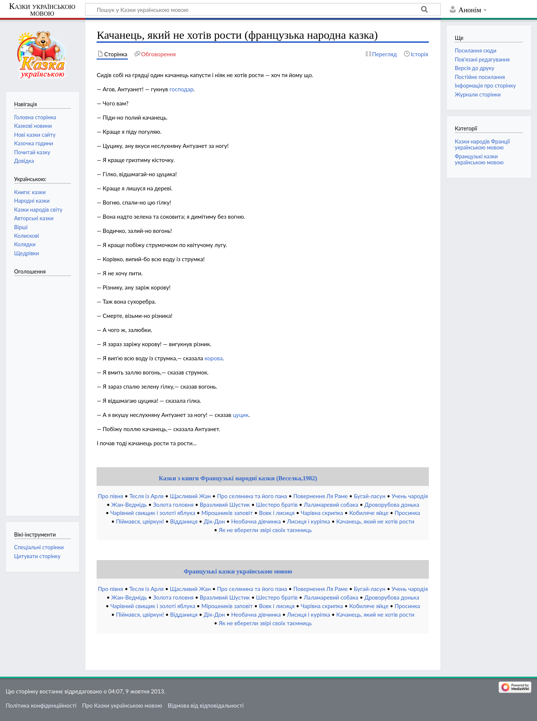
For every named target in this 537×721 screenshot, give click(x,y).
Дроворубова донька (391, 504)
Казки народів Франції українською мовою (482, 144)
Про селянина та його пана (252, 496)
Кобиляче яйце (368, 512)
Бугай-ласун (369, 496)
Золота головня (173, 504)
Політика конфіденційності (41, 705)
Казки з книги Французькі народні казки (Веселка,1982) (238, 478)
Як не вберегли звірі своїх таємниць (265, 529)
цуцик (240, 414)
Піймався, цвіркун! (140, 521)
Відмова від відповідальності (206, 705)
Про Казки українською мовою (122, 705)
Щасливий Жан (190, 496)
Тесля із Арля (146, 496)
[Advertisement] (44, 392)
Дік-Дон (214, 521)
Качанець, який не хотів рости (375, 521)
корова (213, 358)
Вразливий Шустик (225, 504)
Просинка (407, 512)
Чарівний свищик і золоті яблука (152, 512)
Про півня (110, 496)
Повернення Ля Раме (320, 496)
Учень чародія (410, 496)
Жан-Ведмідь (129, 504)
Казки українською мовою (42, 9)
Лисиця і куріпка (308, 521)
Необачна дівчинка (256, 521)
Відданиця (184, 521)
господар (181, 89)
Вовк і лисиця (276, 512)
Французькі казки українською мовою (237, 571)
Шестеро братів (277, 504)
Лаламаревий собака (331, 504)
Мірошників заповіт (227, 512)
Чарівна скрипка (322, 512)
